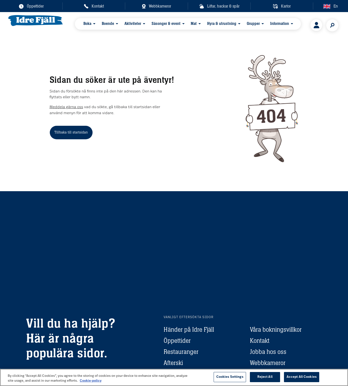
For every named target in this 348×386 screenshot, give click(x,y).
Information (263, 25)
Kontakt (259, 340)
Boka (88, 25)
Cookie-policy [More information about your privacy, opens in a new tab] (91, 380)
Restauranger (181, 351)
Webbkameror (267, 362)
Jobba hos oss (268, 351)
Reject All (265, 377)
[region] (174, 377)
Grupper (239, 25)
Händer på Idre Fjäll (189, 329)
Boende (106, 25)
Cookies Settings (229, 377)
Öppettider (177, 340)
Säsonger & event (159, 25)
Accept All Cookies (302, 377)
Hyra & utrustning (210, 25)
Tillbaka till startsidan (71, 132)
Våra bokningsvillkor (276, 329)
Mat (185, 25)
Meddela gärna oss (66, 107)
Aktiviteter (128, 25)
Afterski (173, 362)
